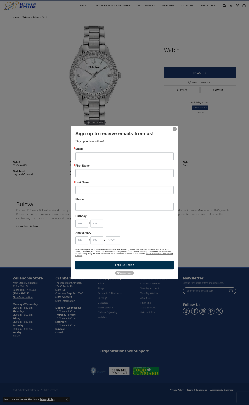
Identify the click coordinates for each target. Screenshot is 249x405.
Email (79, 149)
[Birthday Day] (96, 223)
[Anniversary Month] (81, 240)
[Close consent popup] (67, 399)
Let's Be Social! (124, 264)
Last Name (82, 182)
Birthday (81, 216)
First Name (82, 165)
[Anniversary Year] (113, 240)
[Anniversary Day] (96, 240)
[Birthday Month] (81, 223)
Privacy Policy (47, 399)
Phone (79, 199)
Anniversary (83, 233)
